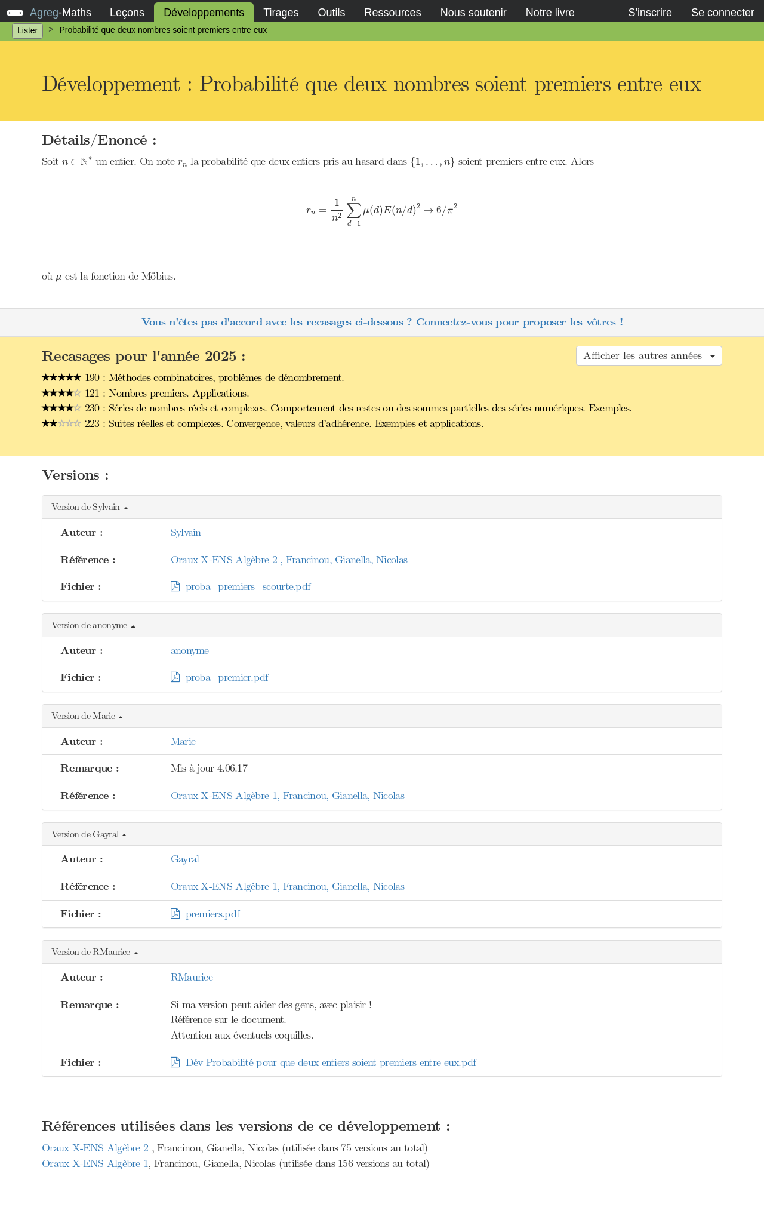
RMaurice (191, 977)
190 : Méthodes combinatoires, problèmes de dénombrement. (193, 377)
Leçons (127, 13)
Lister (27, 30)
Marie (183, 741)
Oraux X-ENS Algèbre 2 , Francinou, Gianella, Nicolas (289, 559)
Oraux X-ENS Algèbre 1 (95, 1163)
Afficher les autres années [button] (649, 355)
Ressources (393, 13)
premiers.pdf (205, 913)
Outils (332, 13)
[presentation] (77, 161)
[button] (382, 507)
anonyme (190, 650)
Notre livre (550, 13)
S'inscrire (649, 13)
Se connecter (722, 13)
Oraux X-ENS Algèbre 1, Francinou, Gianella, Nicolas (287, 795)
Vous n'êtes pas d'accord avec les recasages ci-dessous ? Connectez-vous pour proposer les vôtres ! (382, 322)
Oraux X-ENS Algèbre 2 (97, 1147)
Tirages (280, 13)
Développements (204, 13)
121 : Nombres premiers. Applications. (145, 393)
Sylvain (186, 532)
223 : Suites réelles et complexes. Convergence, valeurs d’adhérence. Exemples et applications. (262, 423)
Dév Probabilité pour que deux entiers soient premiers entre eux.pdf (323, 1062)
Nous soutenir (473, 13)
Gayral (185, 858)
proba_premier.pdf (219, 677)
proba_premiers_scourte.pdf (240, 586)
